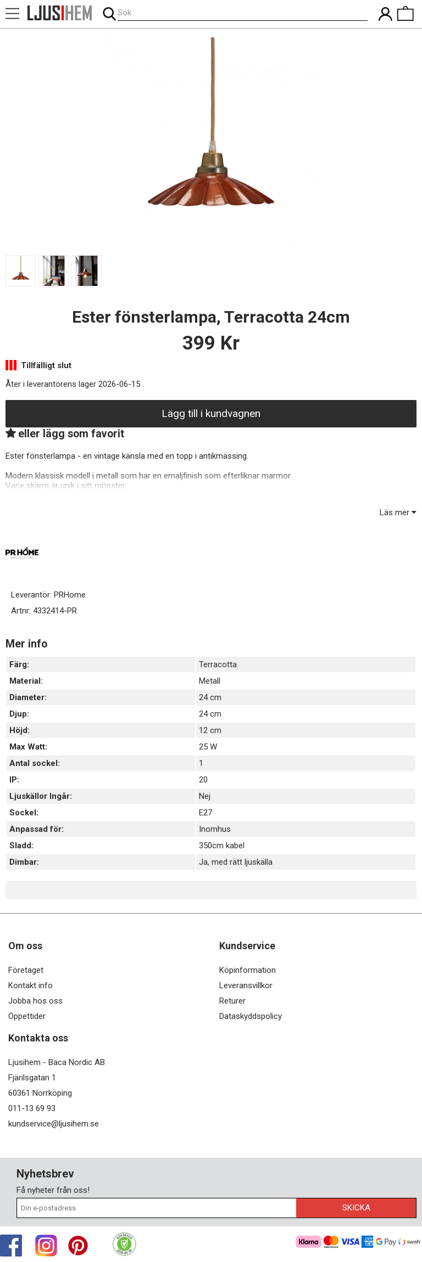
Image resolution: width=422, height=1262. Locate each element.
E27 (205, 813)
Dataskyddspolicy (250, 1016)
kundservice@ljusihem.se (53, 1124)
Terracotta (218, 664)
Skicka (356, 1208)
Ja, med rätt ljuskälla (236, 862)
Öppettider (27, 1016)
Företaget (25, 970)
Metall (209, 681)
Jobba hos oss (35, 1001)
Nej (204, 796)
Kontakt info (30, 985)
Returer (232, 1001)
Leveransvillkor (246, 985)
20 (203, 780)
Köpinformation (247, 970)
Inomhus (215, 829)
